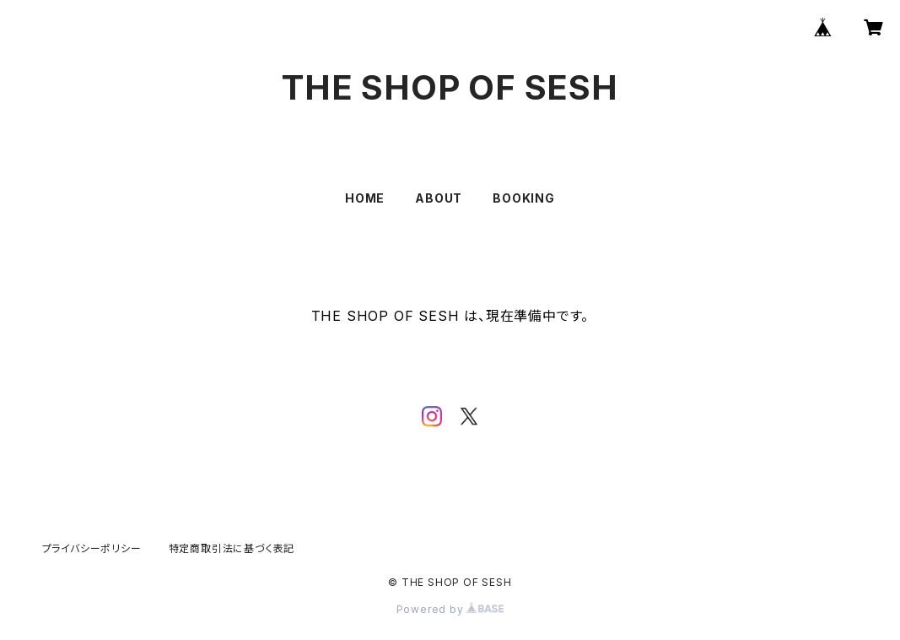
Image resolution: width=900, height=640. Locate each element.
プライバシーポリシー (92, 548)
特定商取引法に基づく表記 (232, 548)
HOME (365, 198)
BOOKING (524, 198)
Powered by (450, 609)
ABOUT (438, 198)
